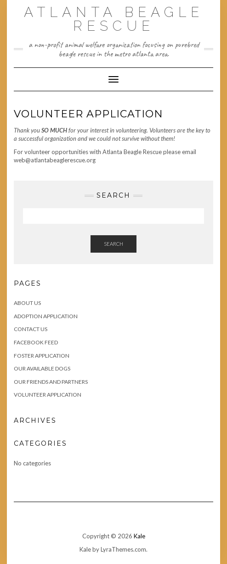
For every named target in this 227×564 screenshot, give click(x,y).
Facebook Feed (36, 342)
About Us (27, 302)
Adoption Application (46, 316)
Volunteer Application (47, 394)
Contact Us (30, 329)
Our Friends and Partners (51, 381)
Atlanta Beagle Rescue (114, 19)
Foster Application (41, 355)
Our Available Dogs (42, 368)
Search (113, 244)
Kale (139, 536)
